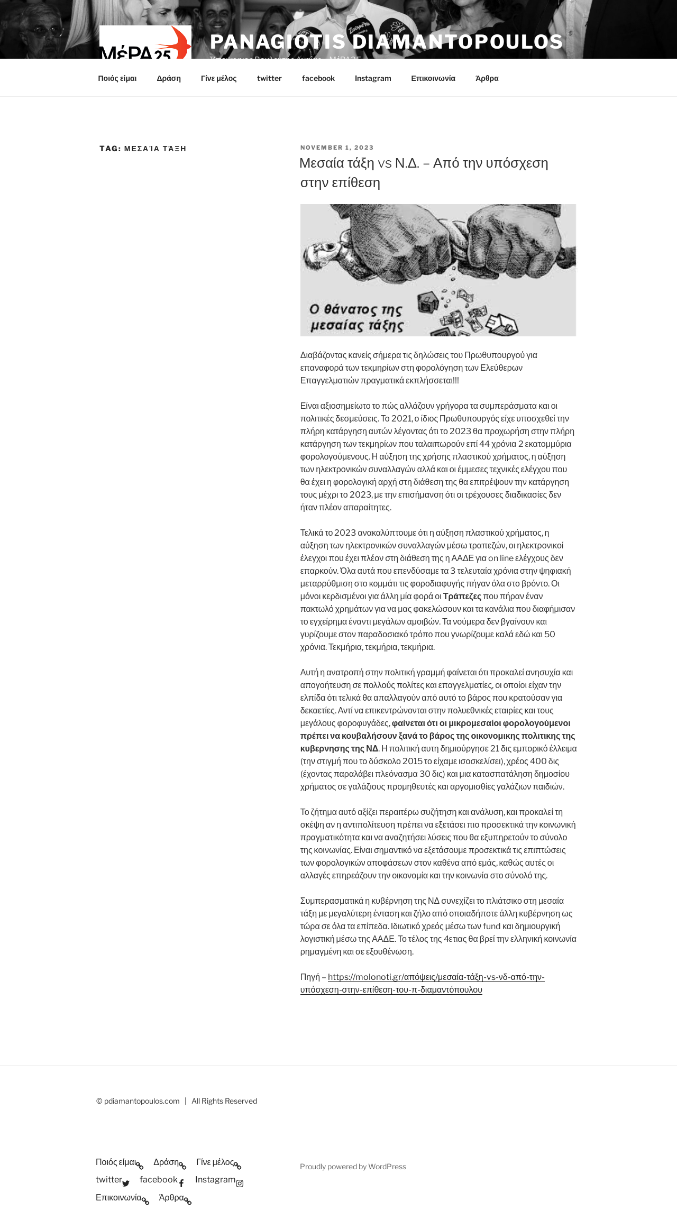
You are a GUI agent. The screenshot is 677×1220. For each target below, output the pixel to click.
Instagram (373, 78)
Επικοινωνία (433, 78)
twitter (269, 78)
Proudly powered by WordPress (353, 1166)
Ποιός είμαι (117, 78)
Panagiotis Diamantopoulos (387, 41)
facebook (318, 78)
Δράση (168, 78)
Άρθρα (487, 78)
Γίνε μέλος (219, 78)
